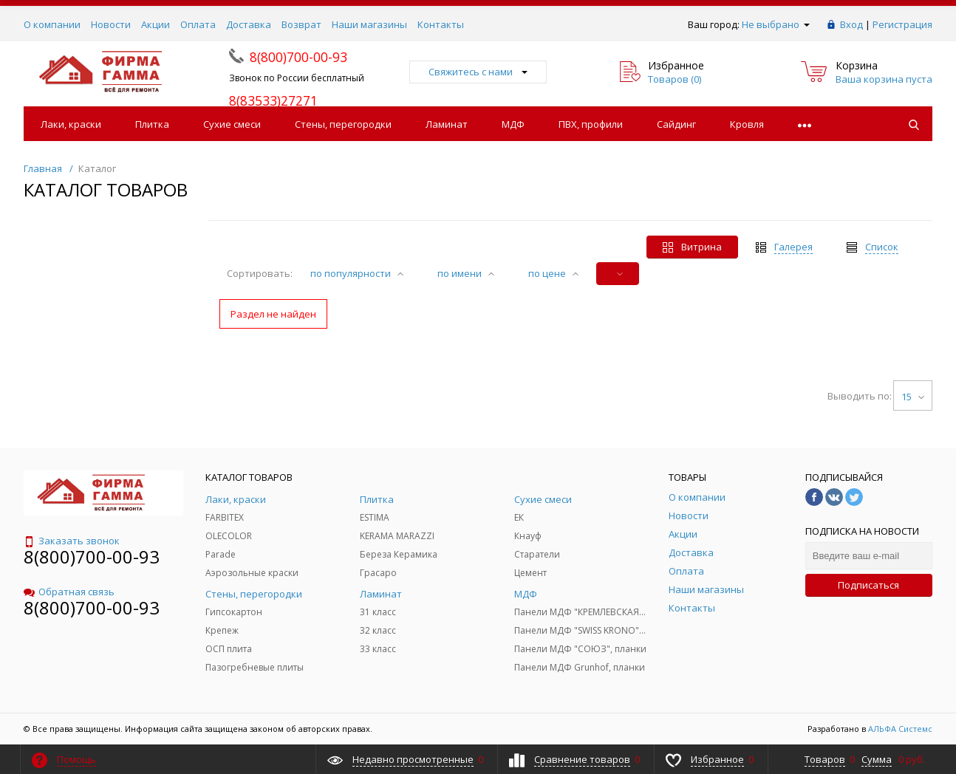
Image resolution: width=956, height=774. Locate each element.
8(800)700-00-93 (92, 556)
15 (912, 396)
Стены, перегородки (343, 124)
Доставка (248, 24)
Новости (111, 24)
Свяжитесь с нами (478, 71)
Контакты (440, 24)
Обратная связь (69, 591)
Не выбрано (776, 24)
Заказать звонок (72, 540)
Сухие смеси (232, 124)
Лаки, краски (71, 124)
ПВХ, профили (591, 124)
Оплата (198, 24)
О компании (52, 24)
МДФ (513, 124)
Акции (155, 24)
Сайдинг (676, 124)
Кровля (747, 124)
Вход (851, 24)
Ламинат (447, 124)
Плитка (152, 124)
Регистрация (902, 24)
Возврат (301, 24)
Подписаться (868, 585)
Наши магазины (369, 24)
